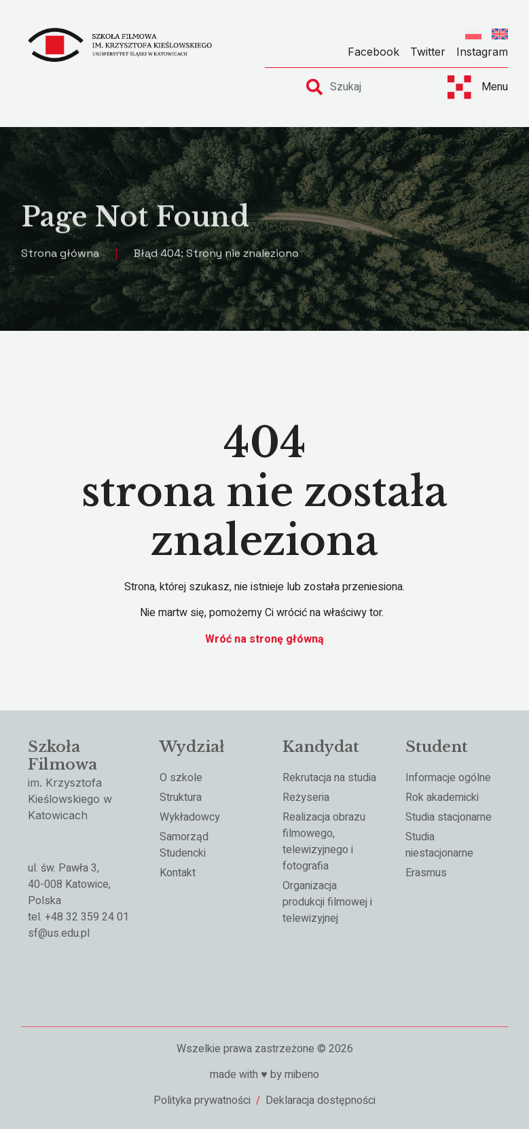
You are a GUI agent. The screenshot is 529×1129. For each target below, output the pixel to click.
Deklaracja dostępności (321, 1100)
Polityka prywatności (202, 1100)
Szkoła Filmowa (62, 756)
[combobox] (364, 87)
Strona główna (60, 255)
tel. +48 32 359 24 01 (78, 917)
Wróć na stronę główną (264, 639)
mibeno (302, 1075)
